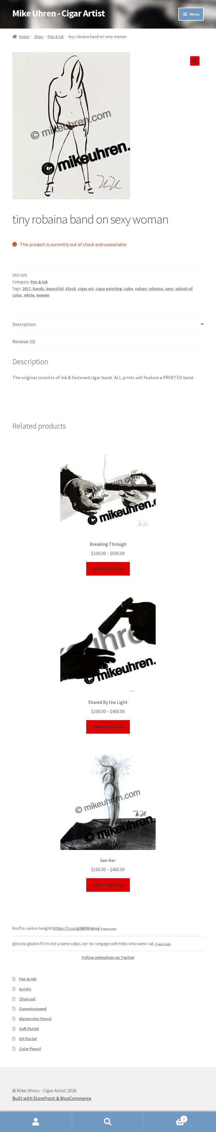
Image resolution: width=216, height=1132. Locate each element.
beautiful (55, 288)
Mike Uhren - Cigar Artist (58, 13)
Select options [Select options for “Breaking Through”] (108, 568)
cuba (128, 288)
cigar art (86, 288)
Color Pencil (30, 1048)
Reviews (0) (23, 341)
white (29, 295)
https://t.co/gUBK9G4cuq (76, 928)
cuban (141, 288)
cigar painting (109, 288)
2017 (26, 288)
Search (108, 1122)
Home (24, 36)
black (71, 288)
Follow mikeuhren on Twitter (108, 957)
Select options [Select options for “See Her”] (108, 885)
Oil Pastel (28, 1038)
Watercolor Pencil (35, 1018)
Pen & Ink (56, 36)
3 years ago (108, 929)
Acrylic (25, 989)
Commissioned (32, 1008)
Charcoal (27, 999)
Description (24, 324)
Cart (165, 1118)
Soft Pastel (29, 1028)
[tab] (108, 324)
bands (38, 288)
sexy (169, 288)
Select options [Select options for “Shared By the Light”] (108, 727)
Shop (38, 36)
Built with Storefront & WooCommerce (51, 1098)
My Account (36, 1122)
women (42, 295)
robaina (156, 288)
